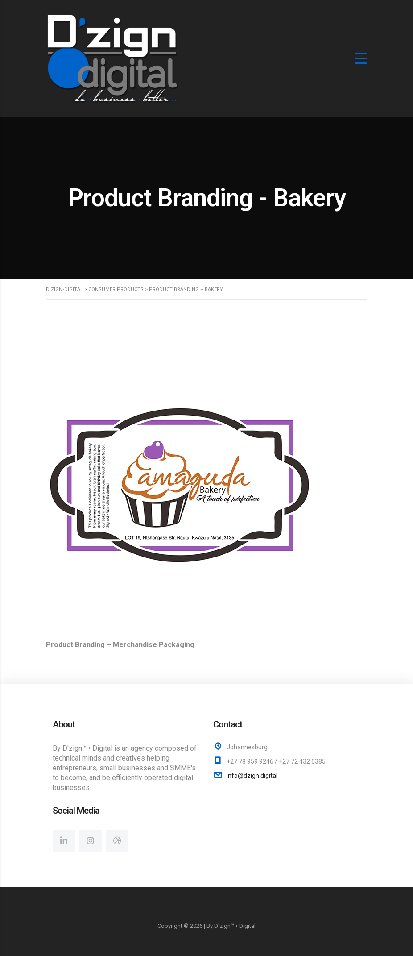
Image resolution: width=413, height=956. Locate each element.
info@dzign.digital (252, 775)
